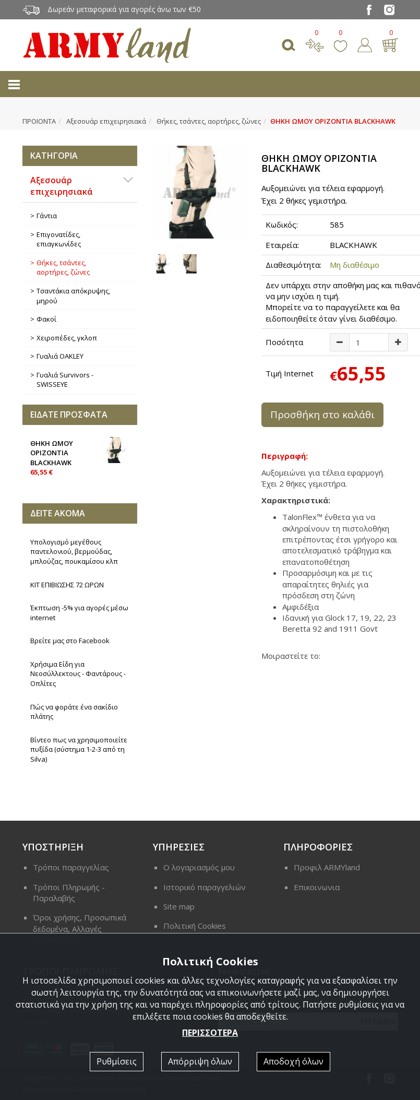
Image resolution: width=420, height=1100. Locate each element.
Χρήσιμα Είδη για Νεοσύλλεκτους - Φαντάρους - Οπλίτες (78, 673)
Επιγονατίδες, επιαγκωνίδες (59, 239)
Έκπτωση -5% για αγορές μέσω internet (79, 612)
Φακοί (46, 319)
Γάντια (47, 215)
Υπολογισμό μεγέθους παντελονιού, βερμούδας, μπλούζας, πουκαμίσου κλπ (74, 551)
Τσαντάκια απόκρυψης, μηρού (73, 295)
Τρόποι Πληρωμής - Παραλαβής (69, 892)
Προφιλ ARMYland (327, 867)
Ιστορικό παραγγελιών (204, 887)
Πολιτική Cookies (194, 925)
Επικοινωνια (317, 887)
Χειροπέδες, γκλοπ (67, 337)
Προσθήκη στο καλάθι (322, 414)
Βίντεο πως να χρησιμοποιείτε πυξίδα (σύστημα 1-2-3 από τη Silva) (78, 749)
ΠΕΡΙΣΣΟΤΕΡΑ (210, 1032)
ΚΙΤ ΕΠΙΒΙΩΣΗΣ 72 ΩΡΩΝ (67, 584)
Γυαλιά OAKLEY (60, 356)
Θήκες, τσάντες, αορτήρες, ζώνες (209, 121)
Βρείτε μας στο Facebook (70, 640)
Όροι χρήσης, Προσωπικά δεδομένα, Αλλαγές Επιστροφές (79, 928)
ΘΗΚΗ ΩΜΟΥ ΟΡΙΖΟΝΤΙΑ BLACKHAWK (79, 457)
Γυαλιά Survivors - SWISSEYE (65, 379)
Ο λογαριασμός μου (199, 867)
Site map (179, 906)
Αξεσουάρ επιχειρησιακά (106, 121)
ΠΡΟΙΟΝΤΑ (39, 121)
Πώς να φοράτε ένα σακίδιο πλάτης (74, 711)
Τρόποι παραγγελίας (71, 867)
